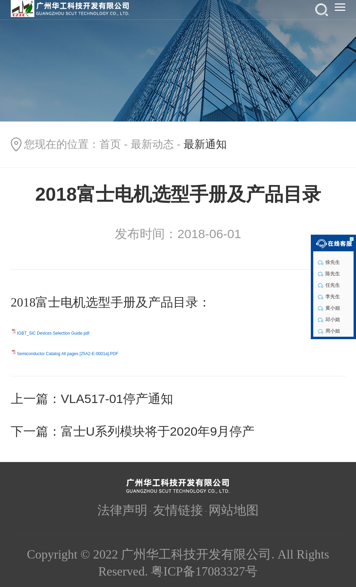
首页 (110, 144)
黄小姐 (328, 308)
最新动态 (152, 144)
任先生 (328, 285)
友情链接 (178, 510)
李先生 (328, 296)
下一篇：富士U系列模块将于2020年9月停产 (133, 431)
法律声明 (122, 510)
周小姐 (328, 331)
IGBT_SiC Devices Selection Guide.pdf (53, 333)
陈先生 (328, 273)
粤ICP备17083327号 (204, 571)
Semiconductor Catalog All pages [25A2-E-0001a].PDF (68, 353)
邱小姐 (328, 319)
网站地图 (234, 510)
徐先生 (328, 262)
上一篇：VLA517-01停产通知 (92, 399)
